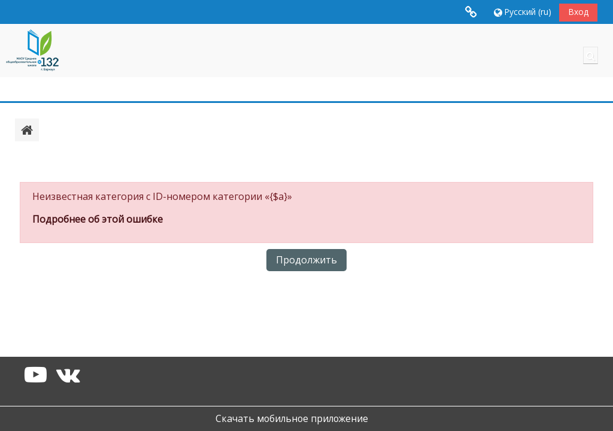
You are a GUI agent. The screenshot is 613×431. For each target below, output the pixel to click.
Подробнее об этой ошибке (97, 219)
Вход (578, 11)
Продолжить (306, 259)
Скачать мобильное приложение (292, 418)
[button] (522, 11)
